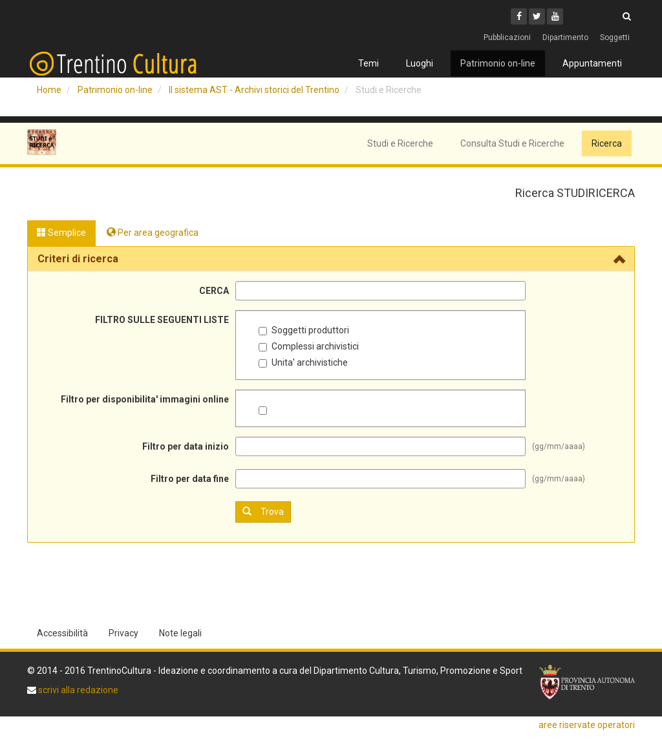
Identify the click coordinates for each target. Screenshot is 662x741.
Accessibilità (62, 633)
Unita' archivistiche (303, 362)
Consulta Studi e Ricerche (512, 143)
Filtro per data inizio (185, 446)
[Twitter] (537, 16)
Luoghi (419, 63)
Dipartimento (565, 37)
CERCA (214, 291)
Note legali (180, 633)
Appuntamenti (592, 63)
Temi (368, 63)
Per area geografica (152, 232)
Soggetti (615, 37)
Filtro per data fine (190, 479)
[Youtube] (555, 16)
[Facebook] (519, 16)
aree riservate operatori (587, 725)
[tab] (331, 259)
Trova (263, 511)
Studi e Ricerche (400, 143)
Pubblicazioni (507, 37)
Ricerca (607, 143)
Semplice (61, 232)
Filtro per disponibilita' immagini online (145, 399)
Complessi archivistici (309, 346)
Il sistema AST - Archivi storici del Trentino (254, 90)
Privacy (123, 633)
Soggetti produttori (304, 330)
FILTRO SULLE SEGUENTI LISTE (162, 320)
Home (49, 90)
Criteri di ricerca (77, 259)
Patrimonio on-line (497, 63)
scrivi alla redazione (77, 690)
